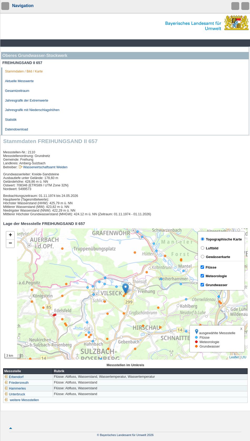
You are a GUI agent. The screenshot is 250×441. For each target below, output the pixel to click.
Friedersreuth (16, 383)
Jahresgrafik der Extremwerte (26, 100)
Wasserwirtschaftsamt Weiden (45, 167)
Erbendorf (13, 377)
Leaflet (234, 357)
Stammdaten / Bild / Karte (24, 71)
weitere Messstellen (24, 400)
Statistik (11, 120)
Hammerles (15, 388)
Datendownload (16, 129)
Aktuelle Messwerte (19, 81)
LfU (243, 357)
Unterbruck (14, 394)
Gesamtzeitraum (17, 91)
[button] (125, 288)
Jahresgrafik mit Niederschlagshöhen (32, 110)
